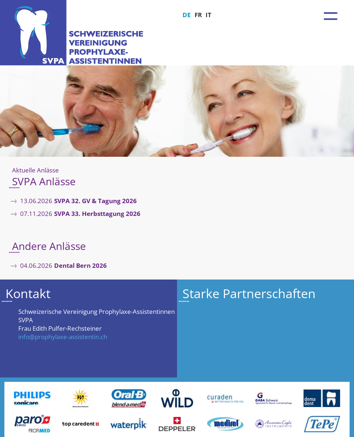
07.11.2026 (80, 213)
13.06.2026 (78, 201)
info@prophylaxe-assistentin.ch (62, 336)
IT (208, 15)
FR (198, 15)
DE (186, 15)
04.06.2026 (63, 265)
